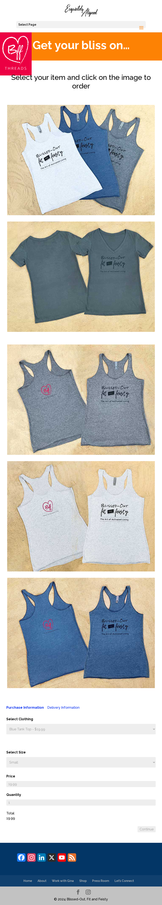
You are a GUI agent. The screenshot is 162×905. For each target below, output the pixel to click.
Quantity (13, 795)
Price (10, 776)
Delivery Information (63, 708)
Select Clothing (19, 719)
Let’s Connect (124, 881)
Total (10, 813)
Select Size (16, 752)
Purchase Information (25, 708)
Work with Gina (63, 881)
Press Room (100, 881)
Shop (83, 881)
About (42, 881)
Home (27, 881)
